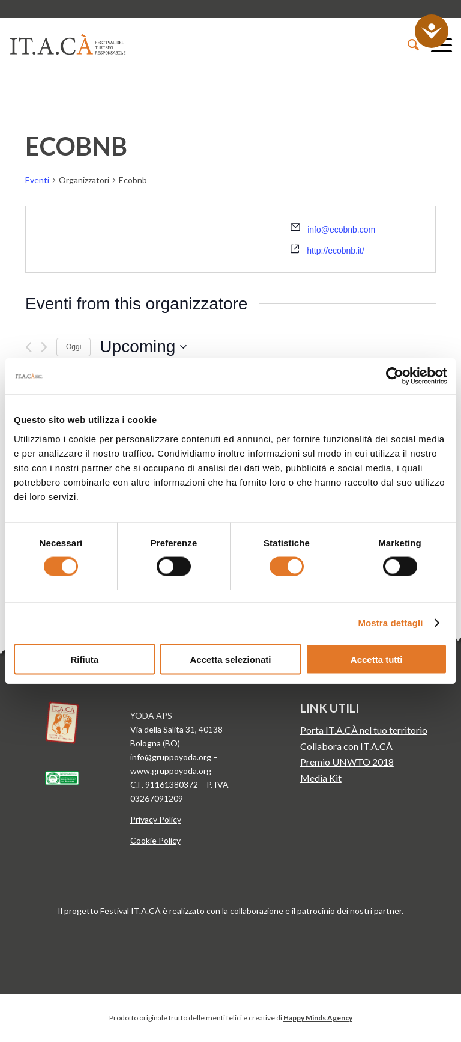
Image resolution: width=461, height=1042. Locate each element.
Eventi (37, 180)
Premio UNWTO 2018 (347, 761)
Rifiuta (84, 659)
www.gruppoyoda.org (170, 771)
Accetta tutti (377, 659)
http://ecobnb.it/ (335, 250)
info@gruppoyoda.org (170, 757)
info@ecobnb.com (341, 229)
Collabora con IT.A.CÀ (346, 746)
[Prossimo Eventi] (44, 347)
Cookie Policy (155, 840)
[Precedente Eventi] (28, 347)
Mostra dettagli (390, 623)
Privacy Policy (155, 819)
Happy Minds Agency (317, 1017)
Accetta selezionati (230, 659)
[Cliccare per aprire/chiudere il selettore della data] (143, 347)
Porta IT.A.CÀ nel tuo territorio (363, 730)
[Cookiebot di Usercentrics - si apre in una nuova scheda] (394, 376)
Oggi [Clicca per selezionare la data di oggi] (73, 347)
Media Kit (321, 778)
